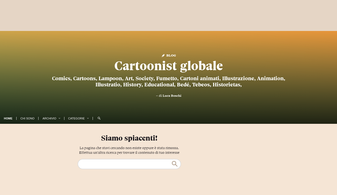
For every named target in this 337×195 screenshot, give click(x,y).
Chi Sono (27, 118)
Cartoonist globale (168, 66)
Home (8, 118)
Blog (168, 55)
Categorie (76, 118)
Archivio (49, 118)
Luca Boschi (172, 96)
